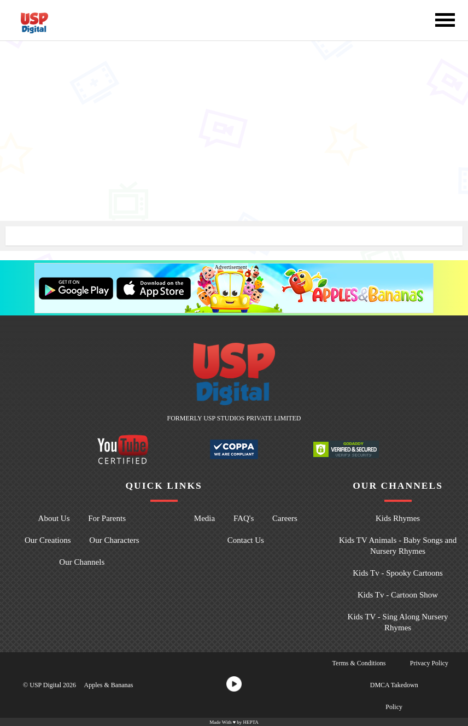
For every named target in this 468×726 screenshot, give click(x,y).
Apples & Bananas (108, 685)
